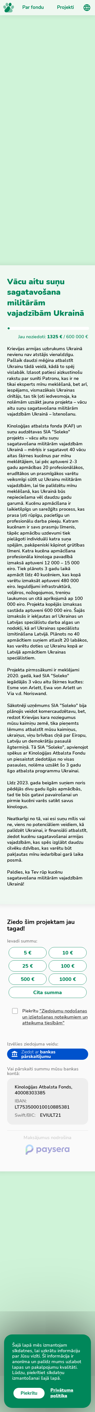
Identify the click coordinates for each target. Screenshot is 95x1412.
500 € (27, 979)
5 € (27, 952)
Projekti (65, 7)
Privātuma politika (61, 1393)
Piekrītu (55, 1017)
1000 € (67, 979)
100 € (67, 966)
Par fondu (33, 7)
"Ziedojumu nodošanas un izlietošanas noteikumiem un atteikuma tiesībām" (55, 1017)
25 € (27, 966)
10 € (67, 952)
